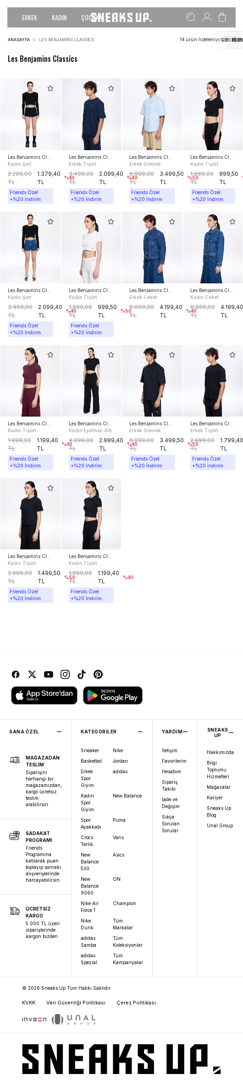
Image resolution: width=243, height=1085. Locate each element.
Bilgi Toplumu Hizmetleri (218, 769)
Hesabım (171, 771)
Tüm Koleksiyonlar (128, 941)
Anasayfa (19, 39)
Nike (118, 750)
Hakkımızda (220, 752)
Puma (119, 820)
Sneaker (90, 750)
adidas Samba (88, 941)
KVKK (28, 1002)
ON (117, 879)
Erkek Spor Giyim (87, 778)
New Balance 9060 (90, 885)
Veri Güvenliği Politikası (75, 1002)
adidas (120, 771)
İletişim (169, 750)
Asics (118, 854)
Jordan (120, 761)
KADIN (59, 17)
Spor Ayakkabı (91, 823)
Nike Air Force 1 (90, 907)
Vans (118, 837)
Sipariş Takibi (169, 785)
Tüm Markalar (123, 924)
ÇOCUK (90, 17)
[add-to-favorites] (50, 88)
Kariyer (215, 797)
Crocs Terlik (87, 841)
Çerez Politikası (136, 1002)
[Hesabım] (207, 17)
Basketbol (91, 761)
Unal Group (220, 825)
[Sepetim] (222, 17)
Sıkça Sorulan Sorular (171, 823)
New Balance (127, 795)
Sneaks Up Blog (219, 811)
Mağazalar (219, 787)
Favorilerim (174, 761)
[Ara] (191, 17)
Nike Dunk (87, 924)
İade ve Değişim (171, 803)
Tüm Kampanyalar (128, 959)
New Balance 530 (90, 861)
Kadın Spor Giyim (87, 802)
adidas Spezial (89, 959)
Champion (124, 903)
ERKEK (29, 17)
